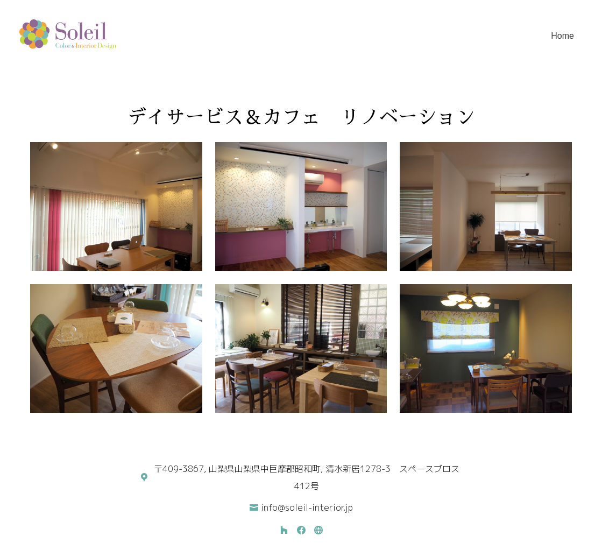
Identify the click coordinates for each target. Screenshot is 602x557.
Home (562, 35)
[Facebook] (301, 530)
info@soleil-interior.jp (307, 507)
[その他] (318, 530)
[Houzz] (284, 530)
